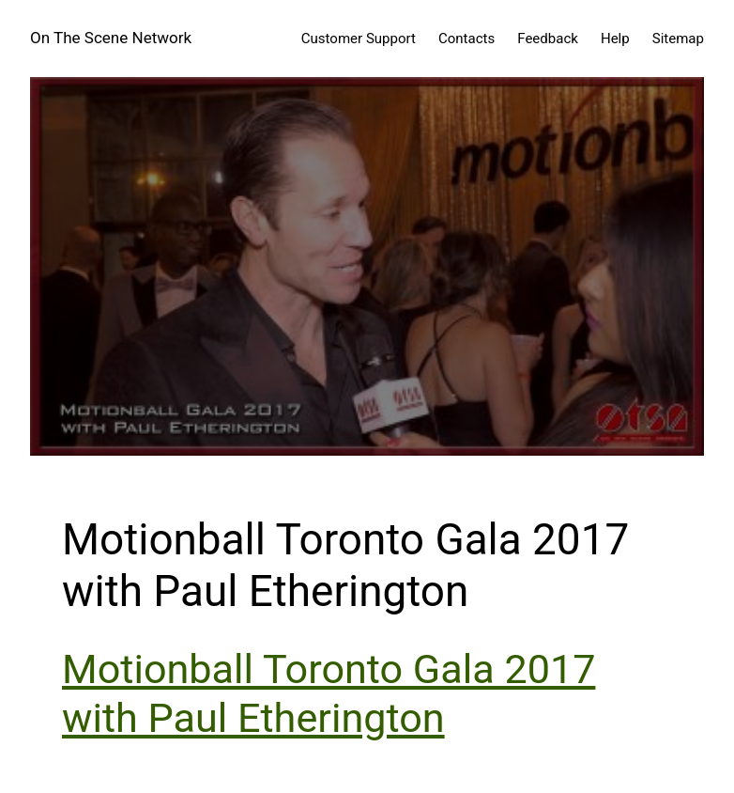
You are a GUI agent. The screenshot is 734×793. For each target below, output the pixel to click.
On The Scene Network (110, 37)
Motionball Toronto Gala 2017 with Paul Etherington (328, 693)
